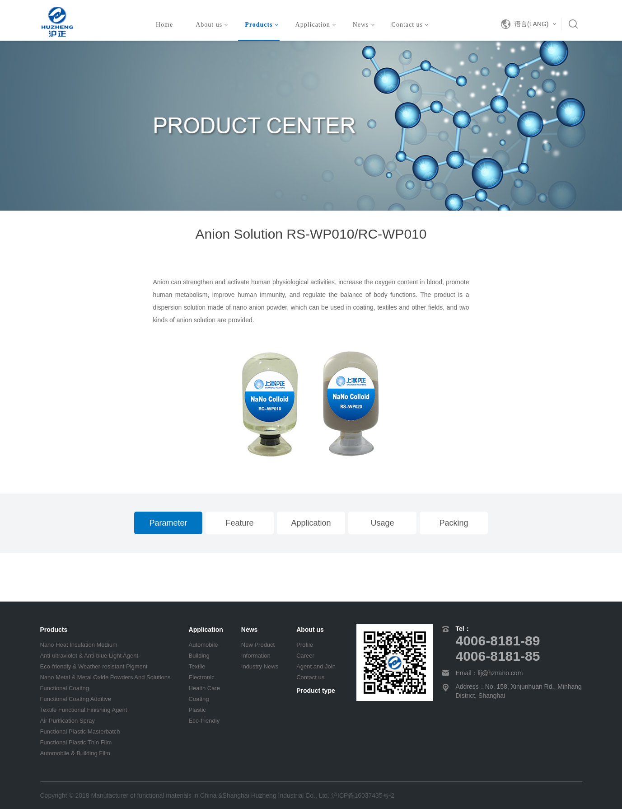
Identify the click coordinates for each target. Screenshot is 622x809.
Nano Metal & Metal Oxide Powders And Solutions (105, 677)
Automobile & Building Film (75, 753)
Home (164, 24)
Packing (453, 522)
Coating (199, 699)
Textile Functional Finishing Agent (83, 709)
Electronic (202, 677)
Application (315, 24)
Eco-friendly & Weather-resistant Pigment (94, 666)
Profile (304, 644)
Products (261, 24)
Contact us (410, 24)
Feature (239, 522)
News (363, 24)
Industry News (259, 666)
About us (212, 24)
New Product (258, 644)
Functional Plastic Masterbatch (80, 731)
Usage (382, 522)
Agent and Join (316, 666)
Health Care (204, 688)
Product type (315, 690)
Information (256, 655)
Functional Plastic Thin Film (76, 742)
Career (305, 655)
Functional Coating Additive (76, 699)
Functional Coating (64, 688)
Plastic (197, 709)
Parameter (168, 522)
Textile (197, 666)
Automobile (203, 644)
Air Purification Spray (67, 720)
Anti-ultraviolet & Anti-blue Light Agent (89, 655)
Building (199, 655)
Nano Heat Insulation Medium (78, 644)
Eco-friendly (204, 720)
